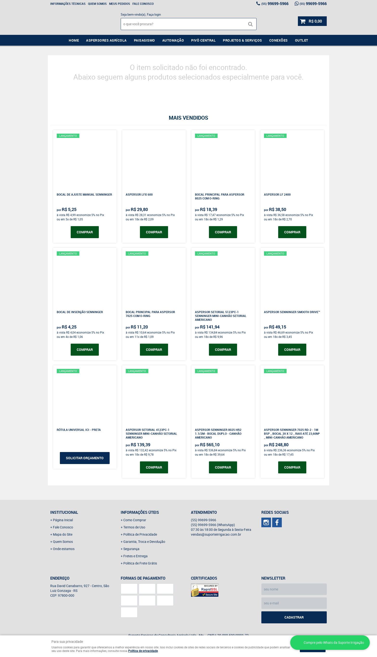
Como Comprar (134, 520)
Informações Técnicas (68, 4)
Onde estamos (64, 548)
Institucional (64, 512)
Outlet (301, 40)
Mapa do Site (62, 534)
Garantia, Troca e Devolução (144, 541)
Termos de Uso (134, 527)
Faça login (154, 14)
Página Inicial (63, 520)
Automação (173, 40)
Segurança (131, 548)
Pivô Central (203, 40)
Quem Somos (97, 4)
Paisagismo (144, 40)
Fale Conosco (143, 4)
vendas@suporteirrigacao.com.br (216, 534)
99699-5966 (275, 3)
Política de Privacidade (140, 534)
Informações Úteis (140, 512)
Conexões (278, 40)
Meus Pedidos (119, 4)
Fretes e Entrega (135, 556)
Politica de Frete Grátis (140, 563)
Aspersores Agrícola (106, 40)
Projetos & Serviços (242, 40)
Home (74, 40)
